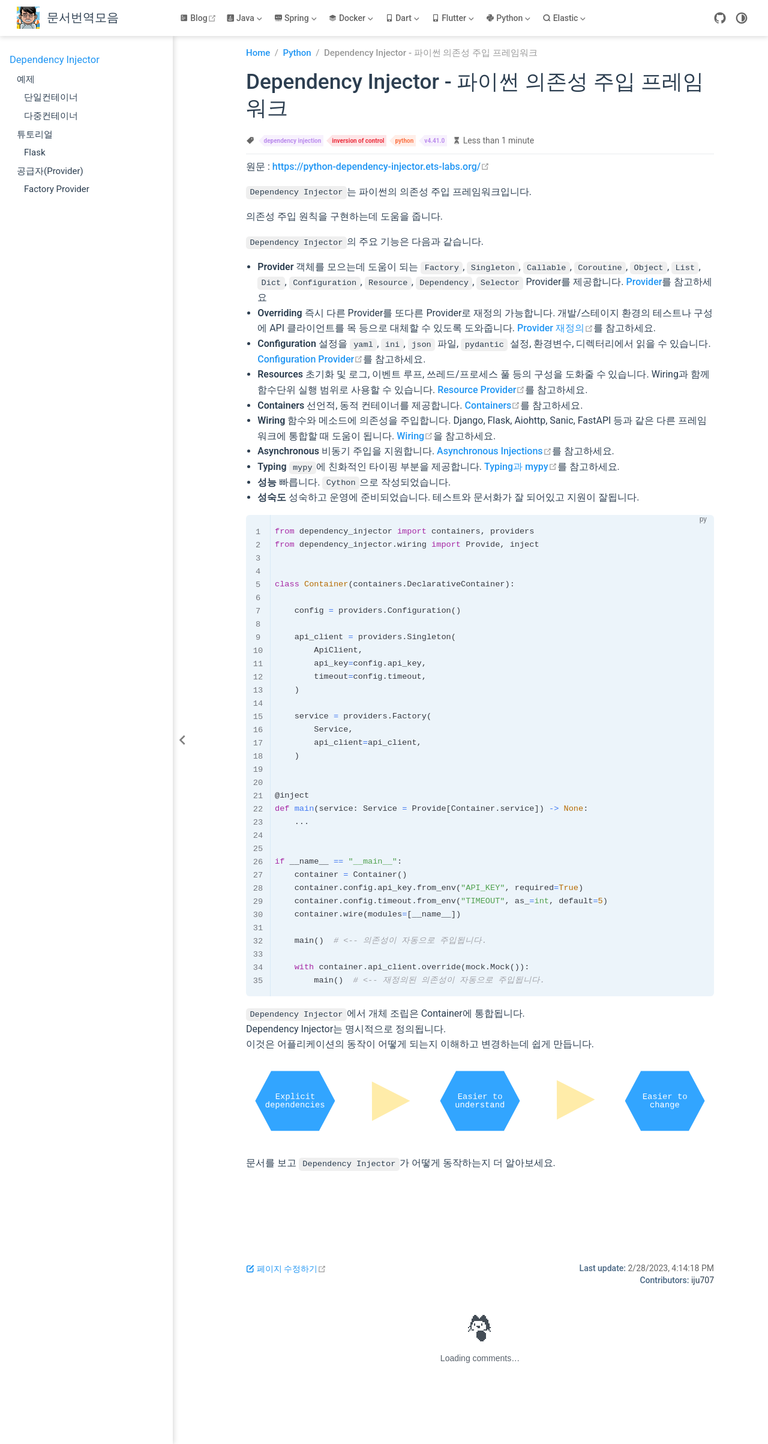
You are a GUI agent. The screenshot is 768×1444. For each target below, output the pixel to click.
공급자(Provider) (50, 171)
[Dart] (403, 18)
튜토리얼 (35, 134)
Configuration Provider (310, 358)
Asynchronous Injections (494, 451)
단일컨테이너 (51, 97)
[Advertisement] (480, 1207)
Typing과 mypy (520, 466)
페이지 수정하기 (286, 1268)
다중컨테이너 (51, 115)
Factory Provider (56, 189)
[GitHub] (720, 18)
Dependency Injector (55, 59)
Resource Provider (481, 389)
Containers (493, 405)
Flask (35, 152)
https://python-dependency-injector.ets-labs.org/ (381, 166)
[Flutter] (454, 18)
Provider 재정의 (555, 328)
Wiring (415, 435)
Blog (199, 18)
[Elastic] (565, 18)
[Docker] (351, 18)
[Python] (509, 18)
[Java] (245, 18)
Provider (644, 281)
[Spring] (297, 18)
